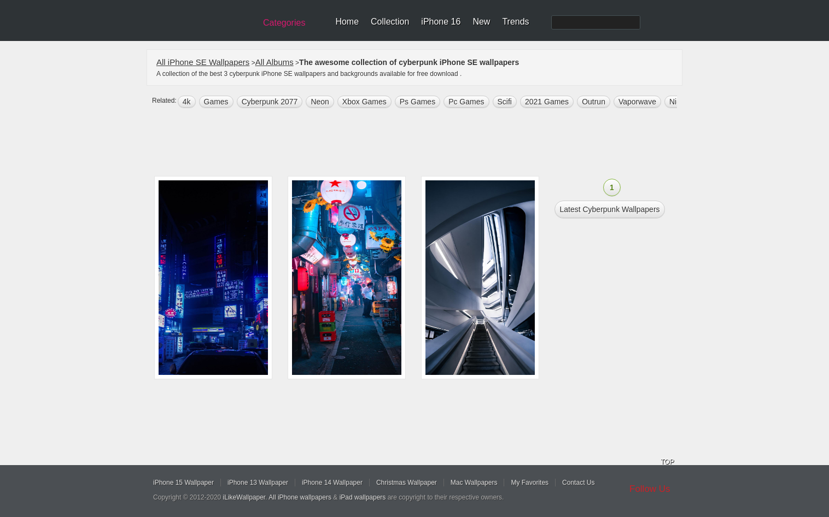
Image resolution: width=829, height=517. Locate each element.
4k (187, 101)
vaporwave (637, 101)
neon (320, 101)
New (481, 21)
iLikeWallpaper (244, 497)
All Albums (274, 62)
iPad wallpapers (363, 497)
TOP (667, 462)
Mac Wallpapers (474, 482)
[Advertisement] (421, 143)
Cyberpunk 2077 (270, 101)
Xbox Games (364, 101)
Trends (515, 21)
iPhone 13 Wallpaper (257, 482)
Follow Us (649, 489)
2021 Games (547, 101)
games (216, 101)
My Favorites (529, 482)
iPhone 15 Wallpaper (183, 482)
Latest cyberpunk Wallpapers (609, 209)
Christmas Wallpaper (406, 482)
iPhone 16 (440, 21)
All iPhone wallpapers (299, 497)
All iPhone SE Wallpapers (202, 62)
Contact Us (578, 482)
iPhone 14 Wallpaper (332, 482)
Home (347, 21)
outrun (593, 101)
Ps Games (417, 101)
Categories (284, 22)
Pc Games (466, 101)
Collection (390, 21)
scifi (505, 101)
